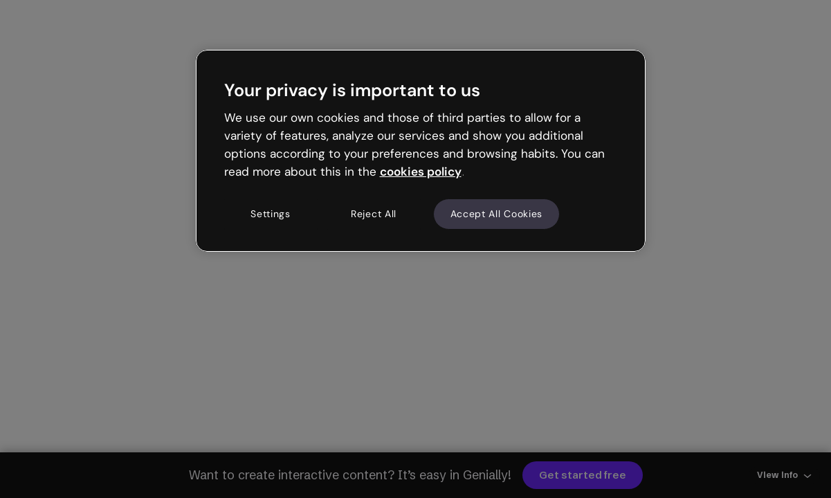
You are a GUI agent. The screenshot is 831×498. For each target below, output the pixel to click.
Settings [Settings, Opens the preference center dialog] (270, 214)
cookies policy (421, 171)
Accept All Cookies (496, 214)
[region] (421, 151)
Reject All (373, 214)
